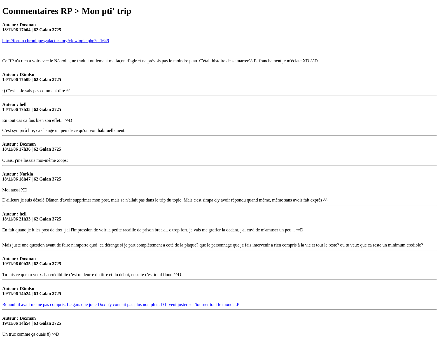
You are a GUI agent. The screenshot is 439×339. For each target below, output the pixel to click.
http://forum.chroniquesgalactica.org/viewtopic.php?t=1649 (55, 40)
